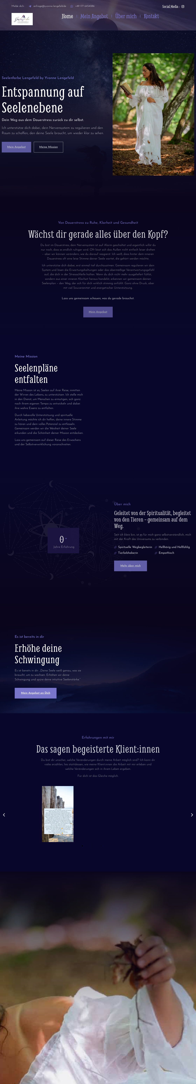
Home (67, 16)
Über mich (125, 16)
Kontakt (151, 16)
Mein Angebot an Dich (35, 693)
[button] (4, 814)
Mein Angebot (94, 16)
